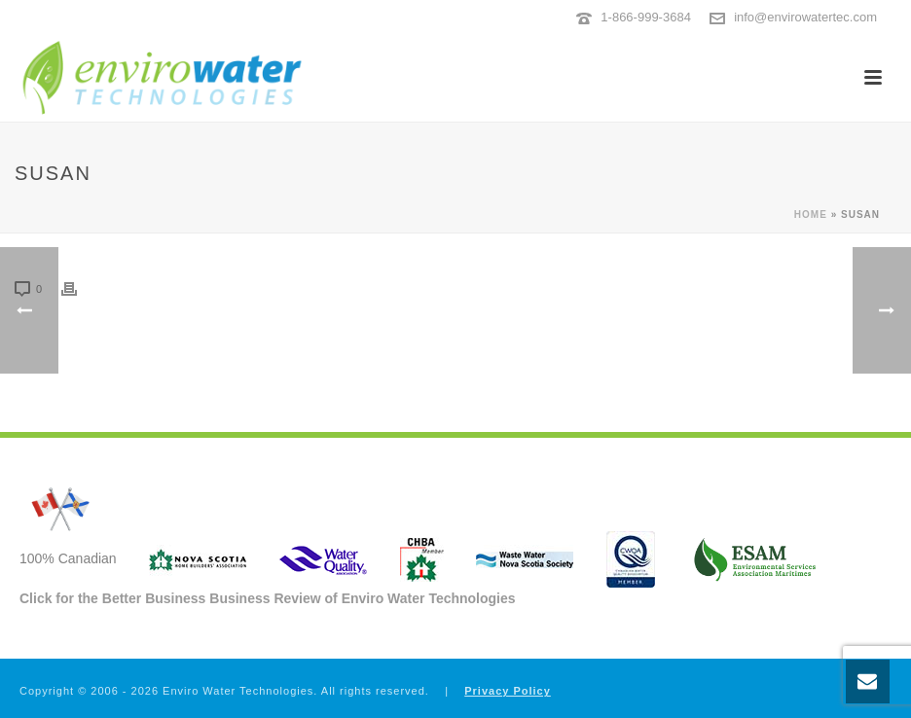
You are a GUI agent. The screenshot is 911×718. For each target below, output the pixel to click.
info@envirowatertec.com (805, 17)
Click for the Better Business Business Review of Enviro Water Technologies (267, 598)
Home (810, 214)
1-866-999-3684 (646, 17)
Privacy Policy (507, 691)
